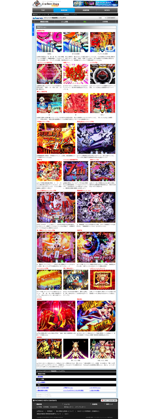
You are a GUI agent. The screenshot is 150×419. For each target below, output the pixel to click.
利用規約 (50, 411)
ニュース (66, 404)
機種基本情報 (44, 21)
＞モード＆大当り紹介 (43, 387)
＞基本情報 (40, 376)
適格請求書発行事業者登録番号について (49, 414)
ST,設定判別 (53, 407)
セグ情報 (39, 407)
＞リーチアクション (95, 387)
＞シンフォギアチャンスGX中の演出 (73, 390)
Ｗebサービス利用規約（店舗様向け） (88, 411)
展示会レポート (69, 407)
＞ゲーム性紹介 (41, 382)
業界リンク (109, 404)
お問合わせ (40, 411)
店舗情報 (86, 10)
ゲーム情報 (64, 21)
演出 (85, 21)
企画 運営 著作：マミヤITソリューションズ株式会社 (99, 417)
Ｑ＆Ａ (66, 414)
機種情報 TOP (36, 14)
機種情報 (64, 10)
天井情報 (46, 407)
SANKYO (53, 14)
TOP (42, 10)
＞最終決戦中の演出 (42, 390)
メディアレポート (80, 407)
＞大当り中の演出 (94, 390)
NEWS (107, 10)
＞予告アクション (68, 387)
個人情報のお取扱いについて (65, 411)
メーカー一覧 (45, 14)
